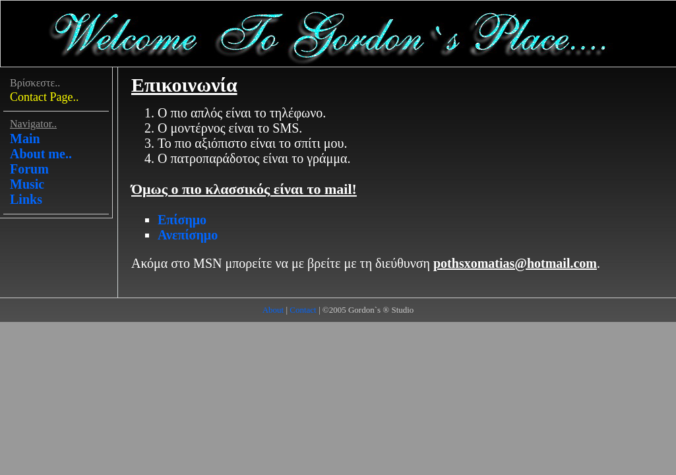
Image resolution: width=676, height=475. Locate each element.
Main (25, 138)
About (273, 310)
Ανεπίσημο (188, 235)
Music (27, 184)
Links (26, 199)
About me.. (41, 153)
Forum (29, 169)
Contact (303, 310)
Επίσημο (182, 219)
